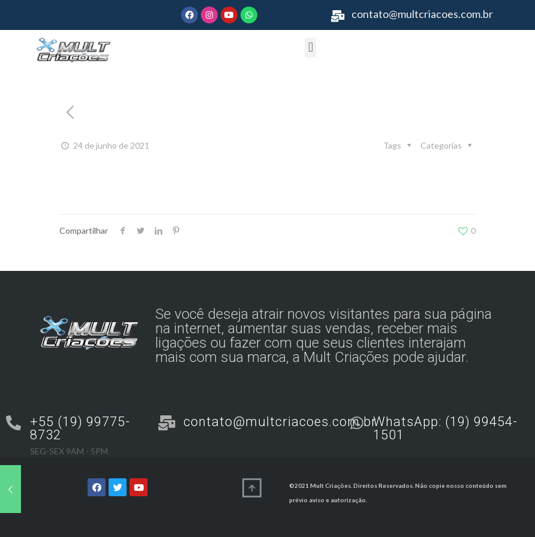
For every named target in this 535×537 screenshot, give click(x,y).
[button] (310, 48)
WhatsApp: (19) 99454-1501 (445, 428)
